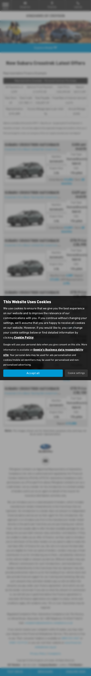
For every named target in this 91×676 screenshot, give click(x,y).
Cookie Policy (23, 337)
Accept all (33, 373)
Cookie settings (76, 373)
